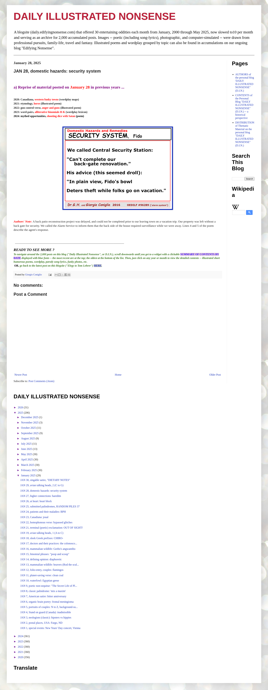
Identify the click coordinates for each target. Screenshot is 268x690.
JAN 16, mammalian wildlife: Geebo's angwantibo (47, 548)
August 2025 (28, 438)
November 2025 (30, 422)
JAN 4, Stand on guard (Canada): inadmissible (45, 612)
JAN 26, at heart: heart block (36, 501)
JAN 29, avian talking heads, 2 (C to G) (41, 485)
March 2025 (28, 464)
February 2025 (29, 470)
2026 (21, 407)
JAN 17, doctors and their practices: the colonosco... (48, 543)
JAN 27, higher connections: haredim (40, 495)
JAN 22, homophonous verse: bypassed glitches (46, 522)
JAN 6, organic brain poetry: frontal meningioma (47, 601)
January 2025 (28, 475)
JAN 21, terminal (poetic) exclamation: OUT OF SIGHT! (51, 527)
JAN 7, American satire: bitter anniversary (43, 596)
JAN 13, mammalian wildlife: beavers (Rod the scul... (49, 564)
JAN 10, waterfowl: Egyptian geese (39, 580)
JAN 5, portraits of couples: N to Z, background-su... (49, 607)
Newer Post (20, 374)
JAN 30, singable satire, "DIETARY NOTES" (45, 480)
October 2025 (29, 427)
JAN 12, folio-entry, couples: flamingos (41, 569)
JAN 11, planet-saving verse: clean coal (41, 575)
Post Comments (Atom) (41, 381)
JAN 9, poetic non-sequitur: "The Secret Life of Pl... (48, 585)
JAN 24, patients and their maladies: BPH (43, 511)
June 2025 (27, 449)
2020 (21, 657)
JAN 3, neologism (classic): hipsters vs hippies (45, 617)
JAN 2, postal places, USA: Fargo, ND (41, 622)
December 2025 (30, 417)
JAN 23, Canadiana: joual (34, 517)
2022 (21, 646)
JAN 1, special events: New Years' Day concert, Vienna (50, 628)
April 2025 (27, 459)
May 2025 (27, 454)
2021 (21, 651)
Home (118, 374)
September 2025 (30, 433)
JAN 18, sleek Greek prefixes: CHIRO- (41, 538)
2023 (21, 641)
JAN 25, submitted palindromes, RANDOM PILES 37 (50, 506)
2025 (21, 412)
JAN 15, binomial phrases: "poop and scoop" (44, 554)
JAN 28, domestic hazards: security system (43, 490)
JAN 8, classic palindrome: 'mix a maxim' (43, 591)
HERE (97, 265)
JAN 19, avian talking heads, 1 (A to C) (41, 532)
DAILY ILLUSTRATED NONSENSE (95, 16)
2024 (21, 636)
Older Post (215, 374)
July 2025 (26, 443)
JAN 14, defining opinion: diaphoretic (41, 559)
